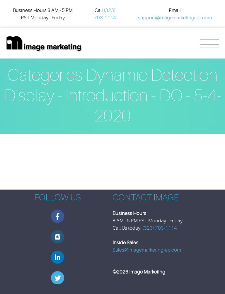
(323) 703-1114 (159, 228)
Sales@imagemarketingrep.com (146, 250)
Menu (209, 43)
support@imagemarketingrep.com (175, 17)
